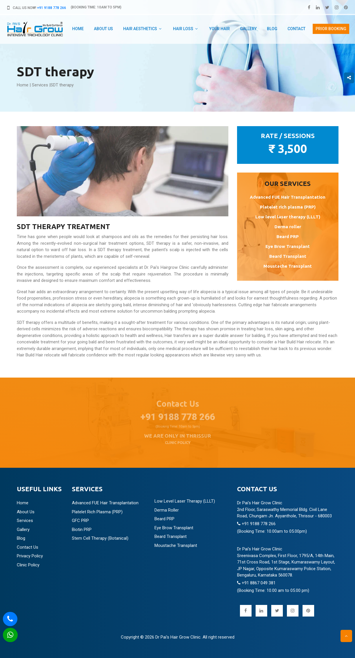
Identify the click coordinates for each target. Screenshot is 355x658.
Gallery (248, 28)
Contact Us (27, 547)
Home (78, 28)
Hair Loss (183, 28)
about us (103, 28)
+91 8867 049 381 (256, 583)
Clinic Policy (28, 565)
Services (40, 85)
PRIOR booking (331, 28)
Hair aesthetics (140, 28)
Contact (296, 28)
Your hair (219, 28)
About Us (25, 511)
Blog (272, 28)
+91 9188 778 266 (51, 8)
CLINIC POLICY (177, 439)
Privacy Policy (30, 556)
